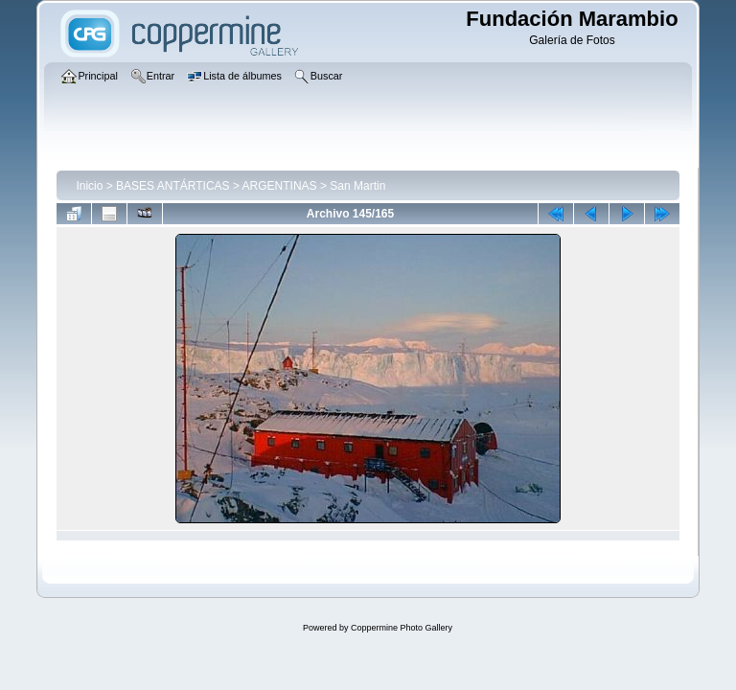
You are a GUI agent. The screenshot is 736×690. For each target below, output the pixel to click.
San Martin (357, 186)
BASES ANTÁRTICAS (172, 186)
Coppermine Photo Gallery (401, 627)
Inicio (89, 186)
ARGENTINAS (279, 186)
